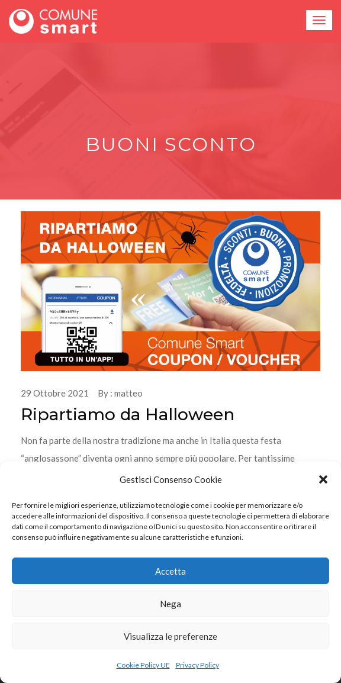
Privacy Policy (197, 665)
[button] (323, 479)
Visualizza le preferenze (170, 636)
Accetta (170, 571)
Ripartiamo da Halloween (127, 414)
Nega (170, 603)
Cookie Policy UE (143, 665)
